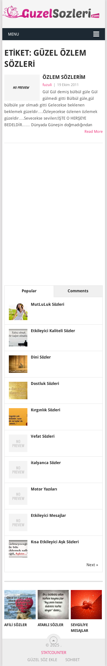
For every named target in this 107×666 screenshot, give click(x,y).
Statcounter (53, 652)
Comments (78, 291)
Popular (29, 291)
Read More (93, 131)
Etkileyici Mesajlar (48, 515)
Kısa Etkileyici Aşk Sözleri (55, 542)
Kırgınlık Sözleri (45, 410)
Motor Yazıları (44, 489)
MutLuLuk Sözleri (47, 304)
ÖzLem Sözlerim (64, 77)
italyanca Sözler (46, 462)
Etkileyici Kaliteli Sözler (53, 330)
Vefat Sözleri (42, 436)
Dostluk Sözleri (45, 383)
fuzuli (47, 85)
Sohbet (72, 659)
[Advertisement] (53, 218)
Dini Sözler (41, 357)
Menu (13, 34)
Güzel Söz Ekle (42, 659)
